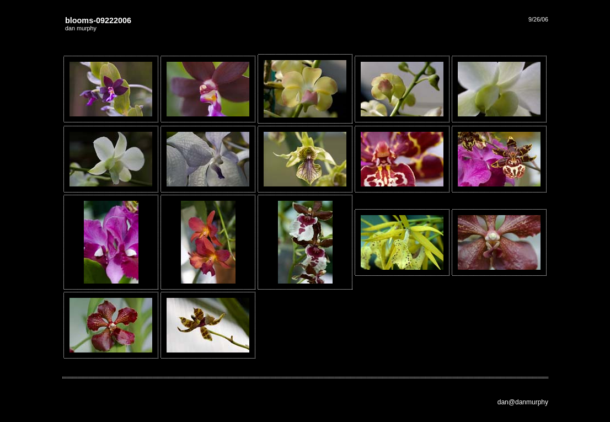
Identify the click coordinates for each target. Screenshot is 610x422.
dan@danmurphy (522, 402)
